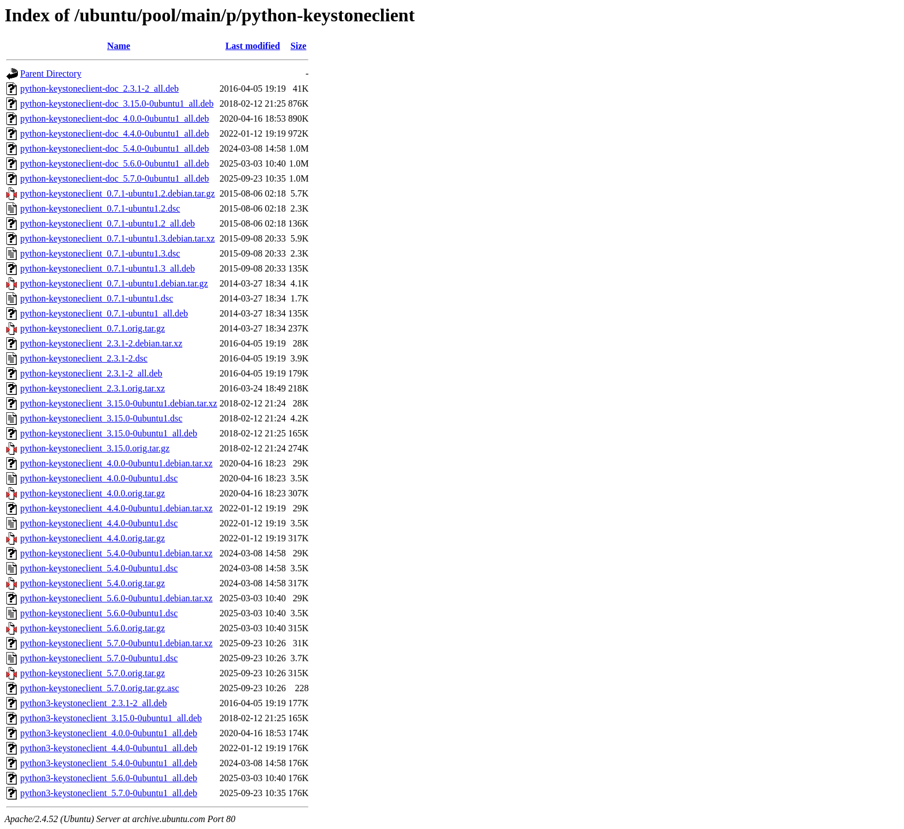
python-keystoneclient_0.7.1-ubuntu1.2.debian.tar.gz (117, 193)
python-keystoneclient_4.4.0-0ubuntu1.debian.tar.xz (116, 508)
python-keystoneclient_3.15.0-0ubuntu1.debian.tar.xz (118, 403)
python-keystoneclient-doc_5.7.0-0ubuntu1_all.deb (114, 178)
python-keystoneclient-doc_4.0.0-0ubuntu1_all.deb (114, 118)
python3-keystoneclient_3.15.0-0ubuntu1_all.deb (111, 718)
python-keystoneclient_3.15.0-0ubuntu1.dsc (101, 418)
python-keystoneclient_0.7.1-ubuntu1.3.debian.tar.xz (117, 238)
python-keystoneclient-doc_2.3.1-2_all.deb (99, 88)
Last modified (252, 46)
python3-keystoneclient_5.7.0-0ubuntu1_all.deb (108, 793)
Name (118, 46)
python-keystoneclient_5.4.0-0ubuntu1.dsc (99, 568)
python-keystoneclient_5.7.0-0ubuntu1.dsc (99, 658)
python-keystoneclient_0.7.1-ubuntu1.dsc (96, 298)
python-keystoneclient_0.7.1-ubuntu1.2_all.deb (107, 223)
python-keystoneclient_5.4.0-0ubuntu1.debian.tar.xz (116, 553)
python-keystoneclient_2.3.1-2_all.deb (91, 373)
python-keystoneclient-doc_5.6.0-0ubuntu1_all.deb (114, 163)
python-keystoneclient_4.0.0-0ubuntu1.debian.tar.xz (116, 463)
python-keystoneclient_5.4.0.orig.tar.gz (92, 583)
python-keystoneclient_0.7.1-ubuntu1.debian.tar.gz (114, 283)
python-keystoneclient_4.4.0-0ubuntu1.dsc (99, 523)
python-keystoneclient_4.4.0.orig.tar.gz (92, 538)
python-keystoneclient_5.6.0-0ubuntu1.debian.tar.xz (116, 598)
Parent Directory (50, 73)
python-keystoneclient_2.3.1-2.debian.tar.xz (101, 343)
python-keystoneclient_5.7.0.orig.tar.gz (92, 673)
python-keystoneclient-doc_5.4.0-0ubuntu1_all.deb (114, 148)
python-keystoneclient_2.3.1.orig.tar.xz (92, 388)
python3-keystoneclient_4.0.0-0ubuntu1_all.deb (108, 733)
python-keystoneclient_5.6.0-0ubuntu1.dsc (99, 613)
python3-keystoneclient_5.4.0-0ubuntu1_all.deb (108, 763)
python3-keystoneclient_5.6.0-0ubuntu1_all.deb (108, 778)
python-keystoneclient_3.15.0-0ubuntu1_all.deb (108, 433)
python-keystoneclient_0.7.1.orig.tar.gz (92, 328)
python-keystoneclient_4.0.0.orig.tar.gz (92, 493)
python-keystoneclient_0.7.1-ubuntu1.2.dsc (100, 208)
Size (299, 46)
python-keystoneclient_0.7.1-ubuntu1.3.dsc (100, 253)
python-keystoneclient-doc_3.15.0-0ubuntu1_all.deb (116, 103)
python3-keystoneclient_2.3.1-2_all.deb (93, 703)
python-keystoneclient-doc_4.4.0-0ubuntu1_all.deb (114, 133)
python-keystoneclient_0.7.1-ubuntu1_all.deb (104, 313)
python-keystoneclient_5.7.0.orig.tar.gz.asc (99, 688)
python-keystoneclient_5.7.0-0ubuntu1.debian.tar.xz (116, 643)
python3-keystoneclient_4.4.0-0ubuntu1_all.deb (108, 748)
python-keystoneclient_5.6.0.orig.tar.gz (92, 628)
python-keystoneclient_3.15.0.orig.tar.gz (95, 448)
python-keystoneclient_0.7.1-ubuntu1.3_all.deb (107, 268)
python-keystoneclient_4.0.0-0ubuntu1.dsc (99, 478)
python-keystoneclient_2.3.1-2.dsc (84, 358)
